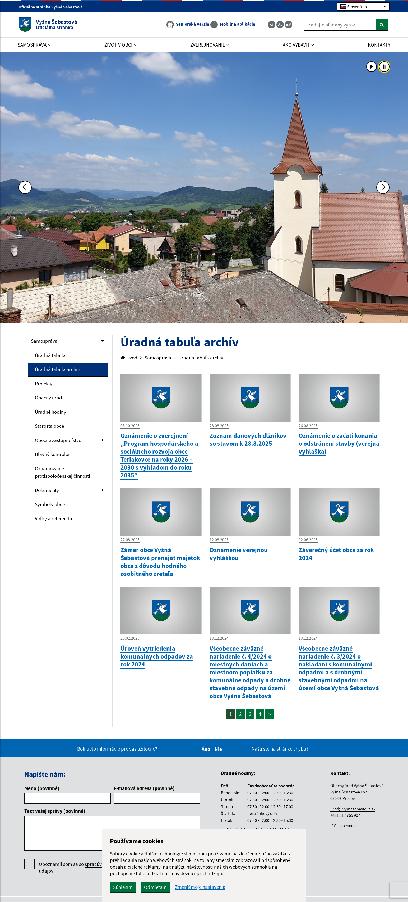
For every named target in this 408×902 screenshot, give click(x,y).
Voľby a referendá (53, 518)
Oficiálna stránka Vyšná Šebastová (52, 7)
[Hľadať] (382, 25)
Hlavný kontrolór (52, 454)
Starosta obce (49, 426)
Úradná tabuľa (50, 355)
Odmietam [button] (155, 887)
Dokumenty (47, 490)
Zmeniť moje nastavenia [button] (200, 887)
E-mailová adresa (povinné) (144, 788)
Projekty (43, 383)
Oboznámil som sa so (86, 867)
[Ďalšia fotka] (383, 187)
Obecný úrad (48, 397)
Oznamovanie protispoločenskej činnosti (62, 472)
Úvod (128, 357)
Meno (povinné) (41, 788)
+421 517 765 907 (345, 815)
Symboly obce (50, 504)
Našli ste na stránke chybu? (280, 749)
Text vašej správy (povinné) (54, 811)
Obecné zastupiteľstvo (58, 440)
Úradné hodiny (50, 412)
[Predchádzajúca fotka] (25, 187)
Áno (207, 749)
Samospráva (44, 341)
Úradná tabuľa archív (57, 369)
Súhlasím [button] (123, 887)
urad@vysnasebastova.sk (352, 808)
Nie (219, 749)
